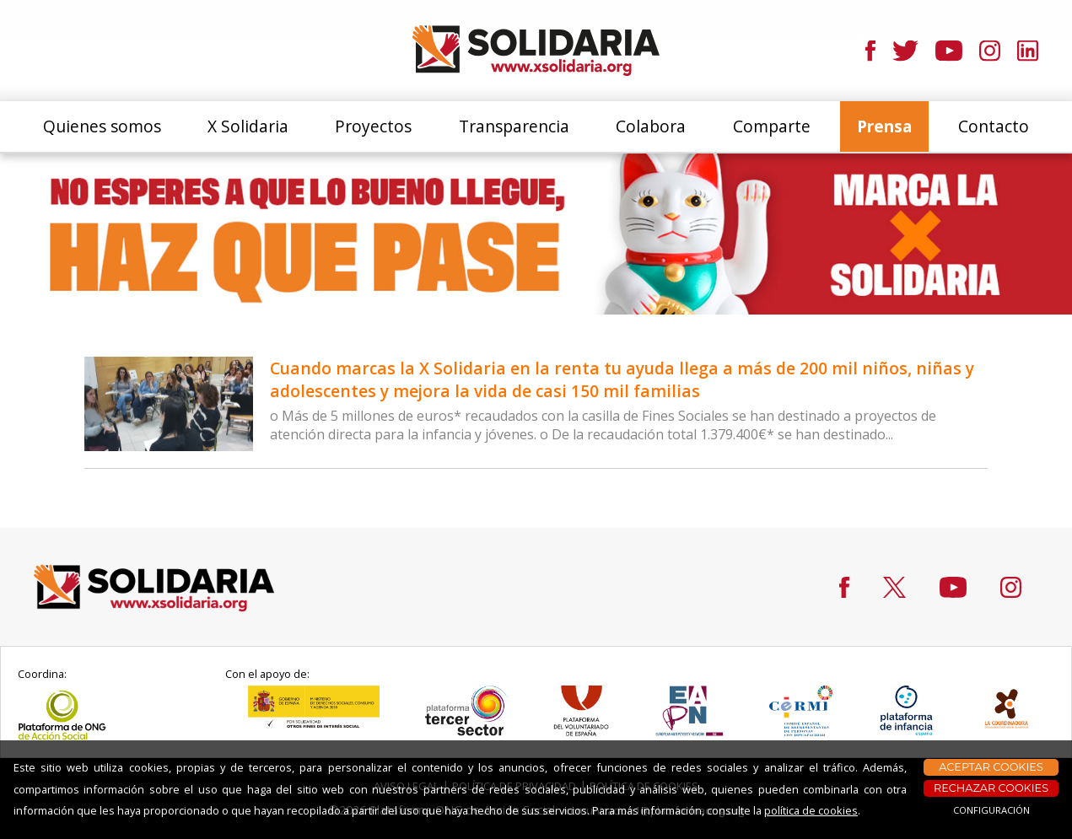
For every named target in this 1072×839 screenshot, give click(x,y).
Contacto (993, 126)
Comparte (772, 126)
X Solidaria (247, 126)
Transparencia (514, 126)
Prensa (884, 126)
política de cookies (811, 810)
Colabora (651, 126)
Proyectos (373, 126)
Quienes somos (102, 126)
